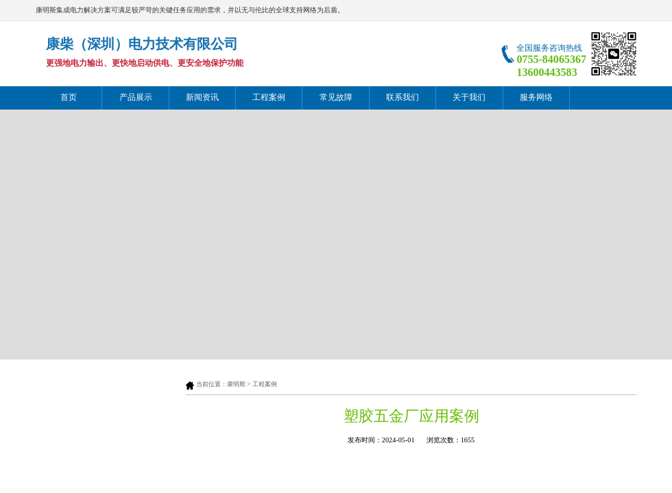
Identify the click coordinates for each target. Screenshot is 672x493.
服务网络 (536, 97)
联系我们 (402, 97)
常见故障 (336, 97)
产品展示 (135, 97)
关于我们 (469, 97)
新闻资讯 (202, 97)
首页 (68, 97)
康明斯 (236, 384)
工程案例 (268, 97)
